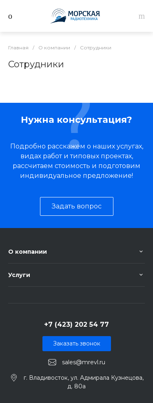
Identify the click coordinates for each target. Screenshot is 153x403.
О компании (27, 251)
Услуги (19, 275)
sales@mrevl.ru (83, 362)
